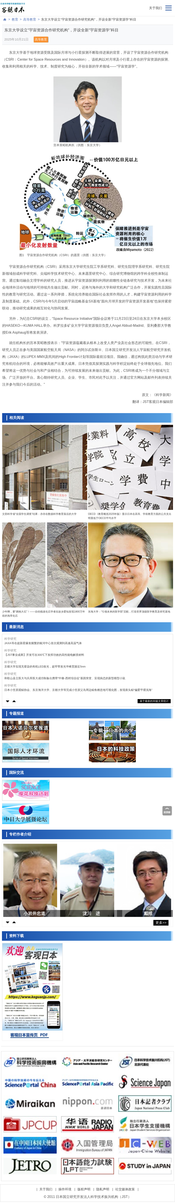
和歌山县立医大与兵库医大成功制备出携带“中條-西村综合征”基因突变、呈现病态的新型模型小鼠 (64, 678)
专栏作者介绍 (20, 834)
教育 (15, 19)
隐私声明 (102, 1189)
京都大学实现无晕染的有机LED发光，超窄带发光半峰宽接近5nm (45, 666)
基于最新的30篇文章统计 (154, 701)
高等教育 (29, 19)
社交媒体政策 (125, 1189)
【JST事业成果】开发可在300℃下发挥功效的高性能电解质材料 (44, 654)
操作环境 (64, 1189)
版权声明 (83, 1189)
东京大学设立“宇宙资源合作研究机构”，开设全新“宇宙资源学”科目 (88, 19)
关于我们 (155, 8)
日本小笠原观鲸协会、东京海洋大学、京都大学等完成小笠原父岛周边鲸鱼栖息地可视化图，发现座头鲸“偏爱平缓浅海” (78, 690)
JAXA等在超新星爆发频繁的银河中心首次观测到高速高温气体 (43, 643)
